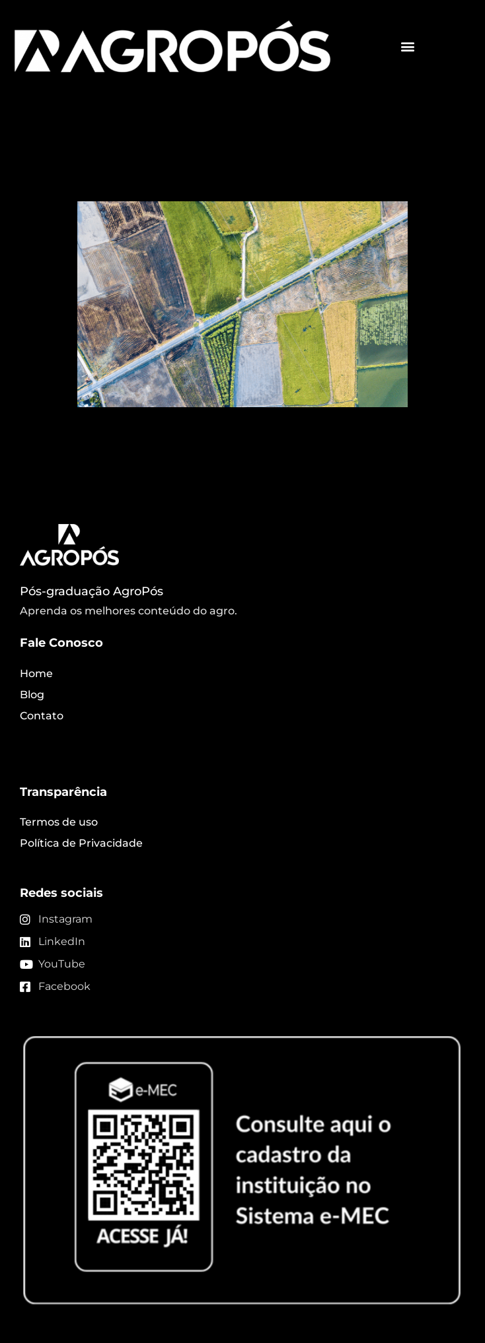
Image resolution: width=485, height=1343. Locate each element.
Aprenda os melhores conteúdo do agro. (128, 611)
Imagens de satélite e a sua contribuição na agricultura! (226, 164)
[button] (407, 46)
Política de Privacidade (81, 843)
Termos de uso (59, 822)
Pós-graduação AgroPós (91, 591)
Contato (41, 715)
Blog (32, 694)
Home (36, 673)
